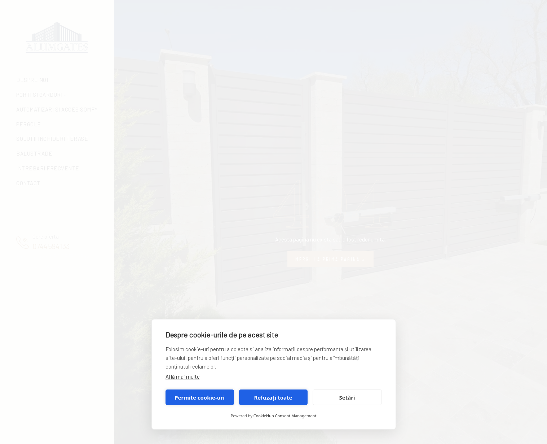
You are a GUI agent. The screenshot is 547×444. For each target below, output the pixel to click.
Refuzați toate (273, 397)
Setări (347, 397)
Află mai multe (183, 376)
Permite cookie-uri (199, 397)
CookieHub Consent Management (285, 416)
